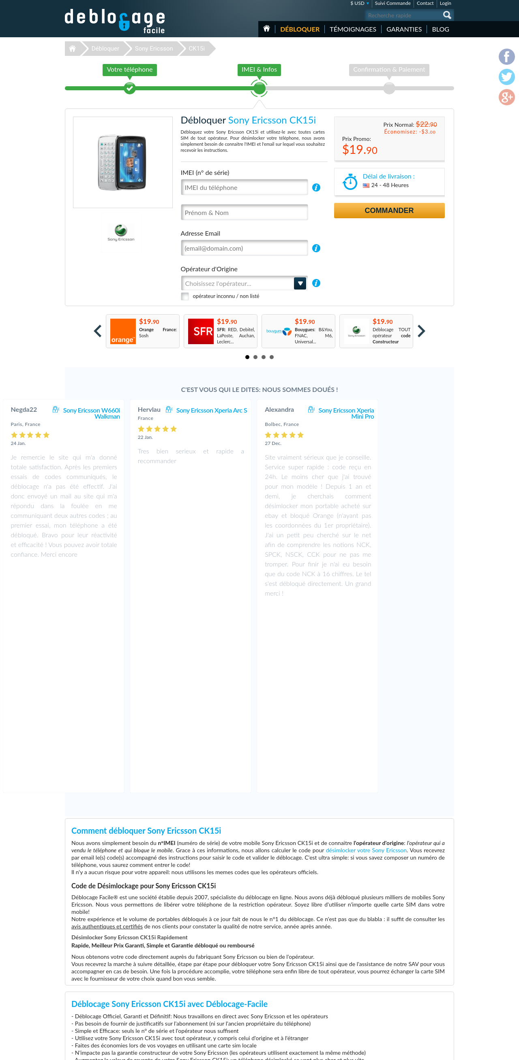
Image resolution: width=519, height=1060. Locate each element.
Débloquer (300, 29)
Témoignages (353, 29)
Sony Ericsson (154, 48)
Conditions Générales (414, 982)
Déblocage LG (197, 1007)
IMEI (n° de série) (205, 172)
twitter (432, 1050)
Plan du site (405, 994)
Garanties (404, 29)
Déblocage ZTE (199, 1001)
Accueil (266, 28)
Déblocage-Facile (115, 21)
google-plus (448, 1050)
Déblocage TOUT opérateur (392, 335)
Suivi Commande (393, 3)
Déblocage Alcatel (201, 1013)
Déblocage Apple (200, 976)
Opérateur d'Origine (209, 268)
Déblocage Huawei (202, 1019)
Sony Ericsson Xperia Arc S (280, 410)
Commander (389, 210)
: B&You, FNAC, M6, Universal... (314, 335)
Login (445, 3)
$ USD (357, 3)
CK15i (197, 48)
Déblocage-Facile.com (115, 971)
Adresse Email (201, 233)
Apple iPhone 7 (337, 1001)
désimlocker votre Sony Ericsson (366, 664)
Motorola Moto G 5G (342, 976)
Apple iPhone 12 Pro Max (346, 1019)
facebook (416, 1050)
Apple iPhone (334, 1007)
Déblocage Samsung (203, 983)
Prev (97, 331)
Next (421, 331)
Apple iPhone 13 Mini (343, 989)
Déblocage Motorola (204, 989)
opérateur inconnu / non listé (226, 296)
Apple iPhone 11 (338, 983)
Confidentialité (408, 988)
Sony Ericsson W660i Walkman (160, 413)
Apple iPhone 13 (338, 995)
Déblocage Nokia (200, 995)
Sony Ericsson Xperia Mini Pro (415, 413)
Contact (425, 3)
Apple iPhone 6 (337, 1013)
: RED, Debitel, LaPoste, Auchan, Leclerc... (236, 335)
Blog (440, 29)
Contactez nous (409, 976)
